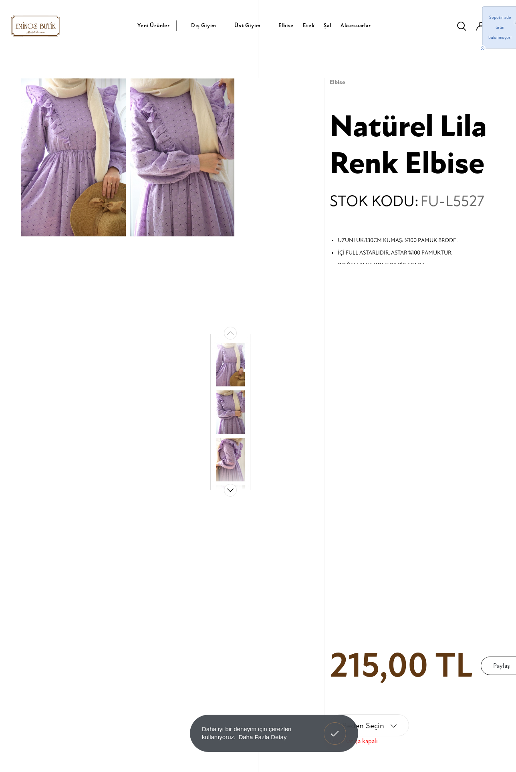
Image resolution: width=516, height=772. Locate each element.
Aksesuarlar (356, 25)
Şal (327, 25)
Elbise (286, 25)
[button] (230, 490)
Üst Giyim (247, 25)
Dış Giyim (203, 25)
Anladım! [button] (335, 727)
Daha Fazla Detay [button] (262, 737)
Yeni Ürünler (153, 25)
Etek (308, 25)
